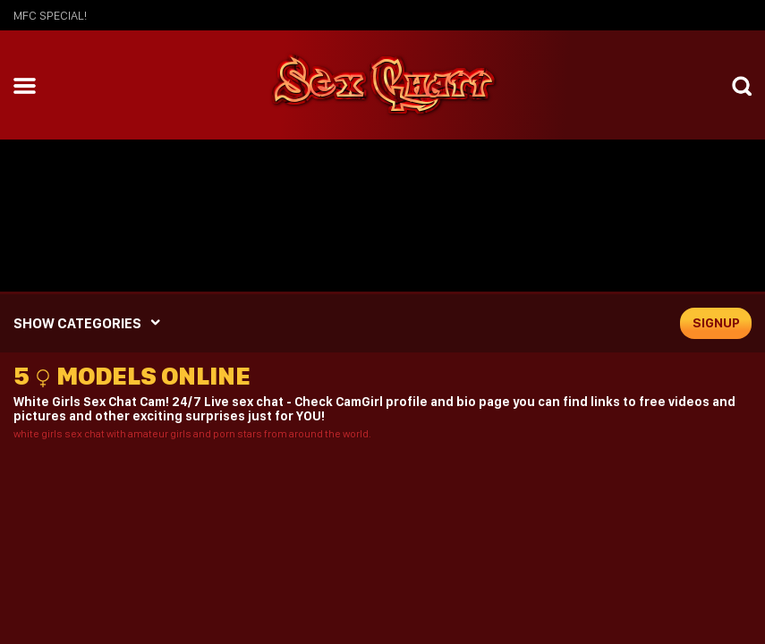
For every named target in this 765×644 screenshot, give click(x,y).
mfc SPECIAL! (50, 15)
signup (716, 323)
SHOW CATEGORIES (77, 323)
